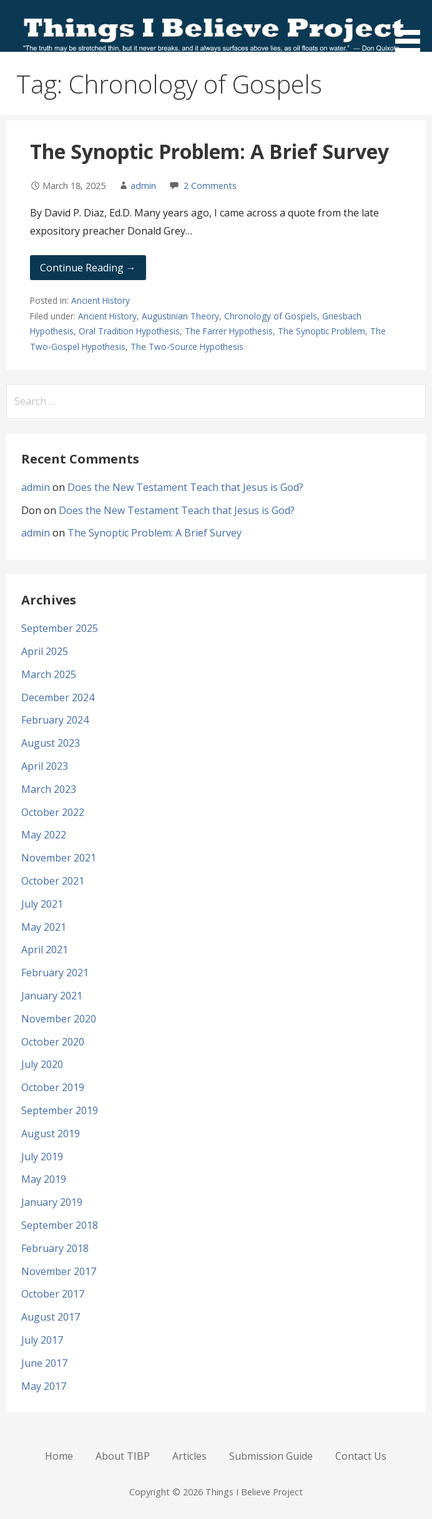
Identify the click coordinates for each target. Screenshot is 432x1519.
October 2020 (52, 1042)
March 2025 (48, 674)
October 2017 (52, 1294)
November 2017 (58, 1271)
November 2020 (58, 1019)
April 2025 (44, 651)
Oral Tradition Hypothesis (129, 331)
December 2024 (57, 697)
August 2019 (50, 1133)
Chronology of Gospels (270, 316)
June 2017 (44, 1363)
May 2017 (43, 1386)
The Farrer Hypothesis (229, 331)
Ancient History (100, 300)
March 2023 (48, 789)
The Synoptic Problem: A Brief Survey (209, 151)
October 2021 (52, 881)
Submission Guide (271, 1456)
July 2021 (42, 904)
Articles (189, 1456)
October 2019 (52, 1087)
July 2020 (42, 1064)
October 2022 (52, 812)
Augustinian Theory (180, 316)
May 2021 (43, 927)
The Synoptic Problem (321, 331)
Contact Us (360, 1456)
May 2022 (43, 835)
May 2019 (43, 1179)
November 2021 (58, 858)
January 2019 (51, 1202)
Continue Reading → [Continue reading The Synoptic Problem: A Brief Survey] (88, 267)
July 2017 (42, 1340)
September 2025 (59, 628)
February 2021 (55, 972)
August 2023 (50, 743)
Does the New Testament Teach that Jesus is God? (185, 487)
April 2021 (44, 949)
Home (59, 1456)
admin (143, 186)
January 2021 (51, 995)
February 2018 (55, 1248)
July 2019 (42, 1156)
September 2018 (59, 1225)
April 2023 (44, 766)
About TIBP (123, 1456)
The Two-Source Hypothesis (186, 346)
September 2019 (59, 1110)
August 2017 (50, 1317)
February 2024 (55, 720)
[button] (412, 28)
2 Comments (210, 186)
